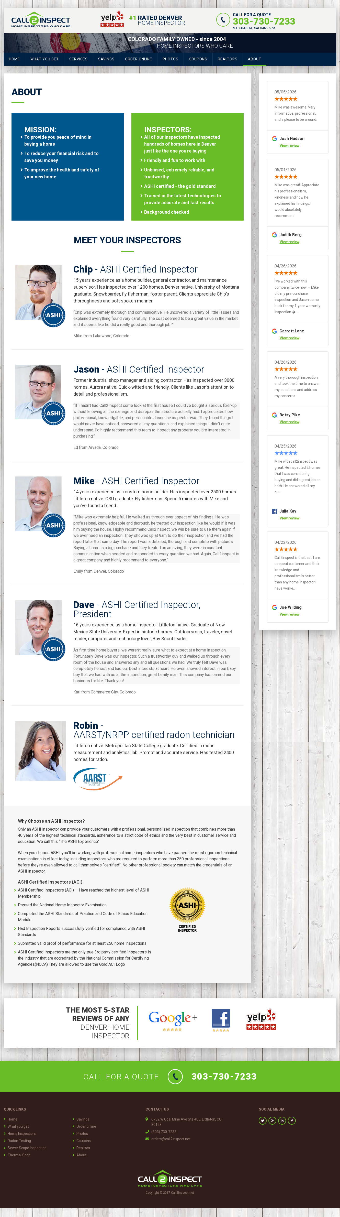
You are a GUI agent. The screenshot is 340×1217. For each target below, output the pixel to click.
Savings (106, 59)
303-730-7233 (264, 21)
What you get (44, 59)
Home (14, 59)
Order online (86, 1126)
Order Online (138, 59)
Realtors (227, 59)
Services (78, 59)
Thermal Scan (19, 1155)
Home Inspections (22, 1134)
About (254, 59)
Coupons (198, 59)
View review (289, 146)
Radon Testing (19, 1141)
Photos (170, 59)
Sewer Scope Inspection (27, 1148)
